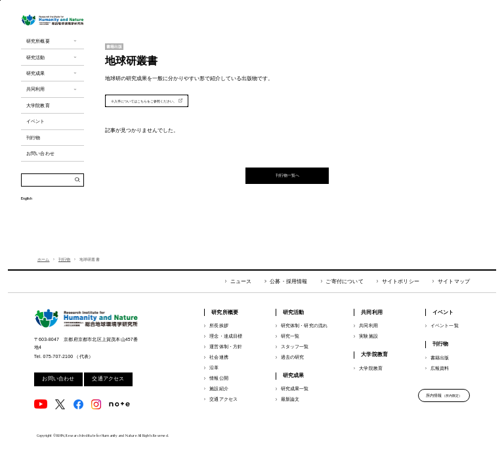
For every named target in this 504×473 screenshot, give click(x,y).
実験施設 (368, 336)
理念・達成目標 (225, 336)
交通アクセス (108, 379)
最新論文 (290, 399)
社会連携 (218, 357)
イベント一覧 (444, 325)
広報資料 (440, 368)
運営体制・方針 (225, 346)
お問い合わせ (58, 379)
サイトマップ (454, 281)
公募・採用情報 (288, 281)
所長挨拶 (218, 325)
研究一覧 (290, 336)
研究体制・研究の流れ (304, 325)
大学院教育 (371, 368)
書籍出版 (440, 357)
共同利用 (368, 325)
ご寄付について (344, 281)
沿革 (214, 367)
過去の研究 (292, 357)
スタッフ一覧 (295, 346)
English (26, 223)
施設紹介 (218, 388)
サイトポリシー (400, 281)
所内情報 (444, 395)
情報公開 (218, 378)
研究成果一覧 (295, 388)
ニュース (241, 281)
